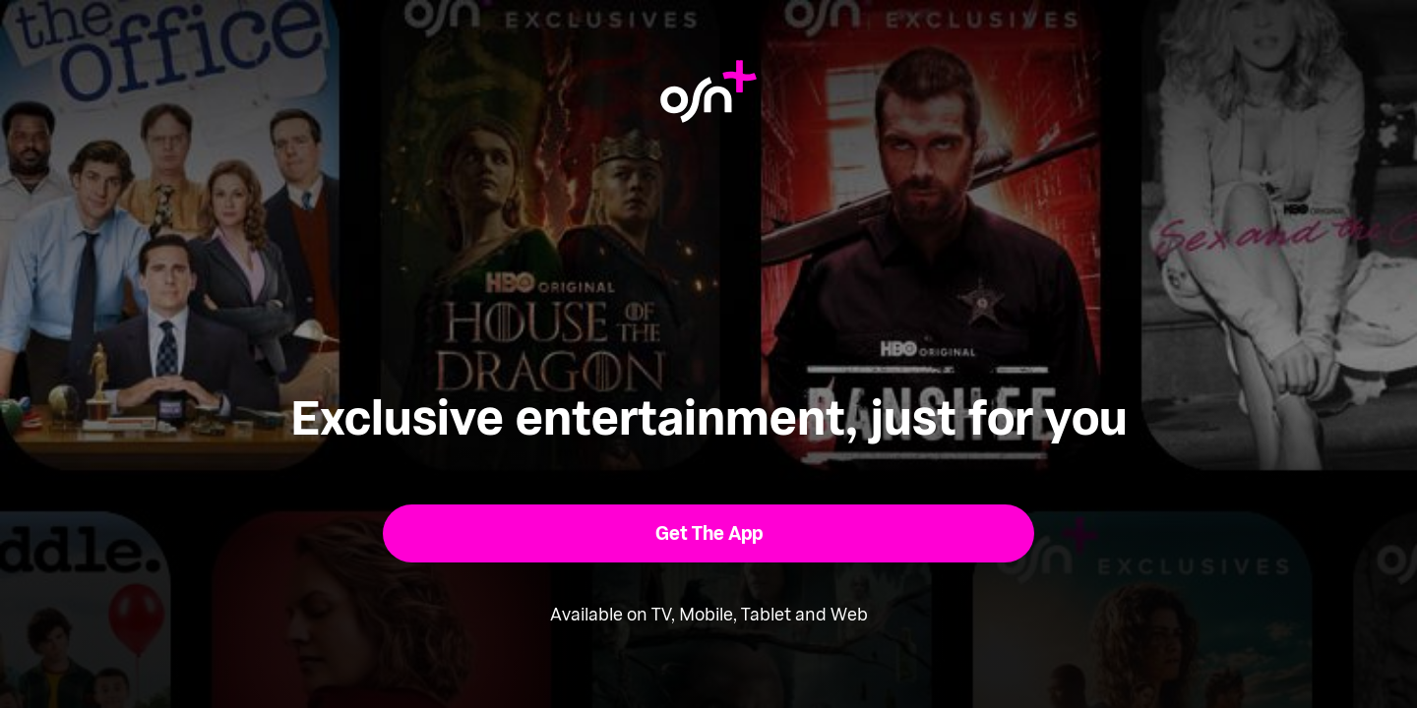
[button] (709, 533)
